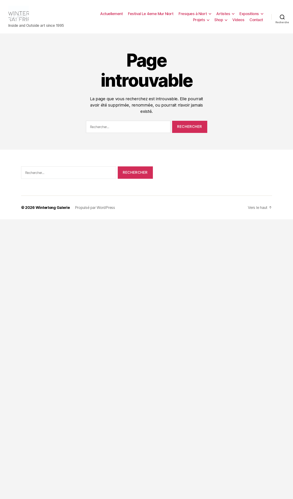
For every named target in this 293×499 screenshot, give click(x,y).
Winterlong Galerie (53, 211)
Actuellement (111, 15)
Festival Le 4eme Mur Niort (150, 15)
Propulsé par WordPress (95, 211)
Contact (256, 21)
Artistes (223, 15)
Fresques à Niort (193, 15)
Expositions (249, 15)
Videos (238, 21)
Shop (218, 21)
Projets (199, 21)
